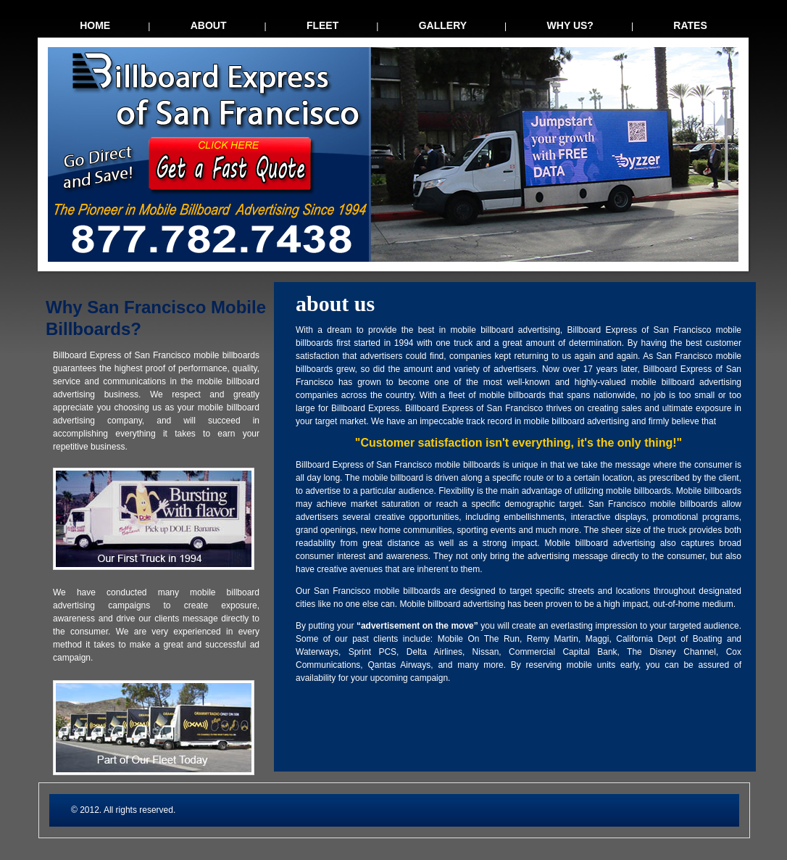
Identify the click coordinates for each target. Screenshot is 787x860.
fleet (322, 25)
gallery (443, 25)
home (95, 25)
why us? (570, 25)
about (209, 25)
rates (690, 25)
